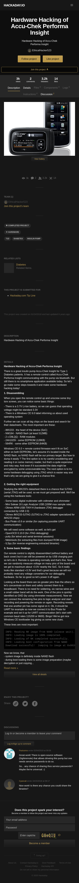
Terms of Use (65, 863)
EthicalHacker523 (39, 50)
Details (27, 88)
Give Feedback (48, 863)
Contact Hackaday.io (29, 863)
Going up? (39, 855)
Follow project (29, 59)
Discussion (47, 94)
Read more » (11, 668)
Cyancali (22, 781)
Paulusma (23, 750)
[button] (72, 5)
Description (14, 88)
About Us (12, 863)
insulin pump (33, 239)
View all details (39, 674)
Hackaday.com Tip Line (22, 295)
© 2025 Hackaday (39, 875)
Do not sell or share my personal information (39, 870)
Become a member (19, 813)
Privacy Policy (31, 866)
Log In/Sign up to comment (19, 744)
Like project (53, 59)
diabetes (18, 239)
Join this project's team (16, 206)
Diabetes (21, 264)
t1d (7, 239)
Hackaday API (47, 866)
